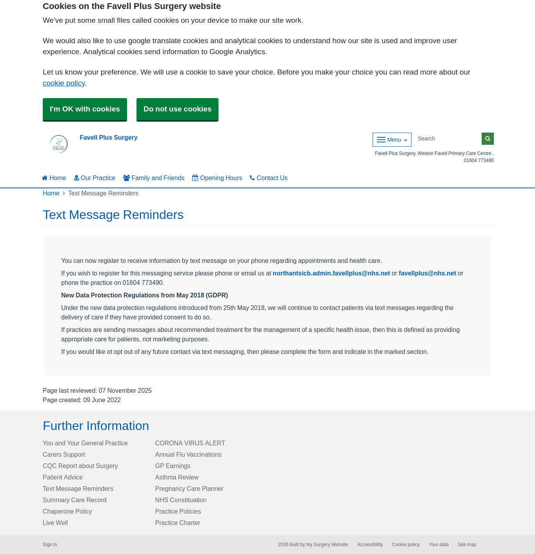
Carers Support (64, 454)
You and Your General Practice (85, 443)
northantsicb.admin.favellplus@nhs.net (331, 273)
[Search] (448, 139)
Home (54, 178)
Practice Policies (178, 511)
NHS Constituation (181, 500)
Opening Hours (217, 178)
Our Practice (94, 178)
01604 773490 (479, 160)
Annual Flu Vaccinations (188, 454)
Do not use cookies (177, 109)
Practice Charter (177, 522)
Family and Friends (153, 178)
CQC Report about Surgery (80, 466)
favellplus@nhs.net (427, 273)
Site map (467, 544)
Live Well (55, 522)
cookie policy (64, 83)
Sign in (50, 544)
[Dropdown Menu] (392, 140)
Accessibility (370, 544)
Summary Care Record (75, 500)
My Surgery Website (327, 544)
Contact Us (269, 178)
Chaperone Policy (67, 511)
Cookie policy (406, 544)
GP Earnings (173, 466)
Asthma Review (177, 477)
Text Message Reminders (78, 488)
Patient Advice (63, 477)
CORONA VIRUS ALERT (190, 443)
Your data (439, 544)
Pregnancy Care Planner (189, 488)
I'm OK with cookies (85, 109)
